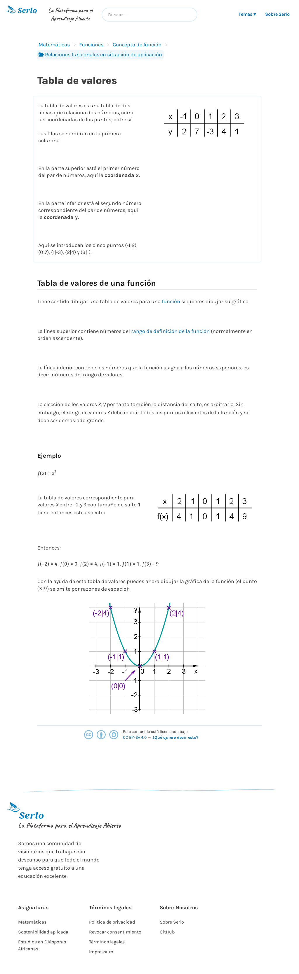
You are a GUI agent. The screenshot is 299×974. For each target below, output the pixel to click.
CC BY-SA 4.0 (135, 737)
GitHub (167, 932)
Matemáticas (54, 44)
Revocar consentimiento (115, 932)
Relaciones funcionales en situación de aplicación (100, 54)
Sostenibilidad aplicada (43, 932)
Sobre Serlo (277, 14)
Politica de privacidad (112, 922)
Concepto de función (137, 44)
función (171, 301)
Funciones (91, 44)
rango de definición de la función (170, 331)
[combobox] (149, 15)
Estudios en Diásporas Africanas (42, 945)
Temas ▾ (247, 14)
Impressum (101, 951)
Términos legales (107, 942)
